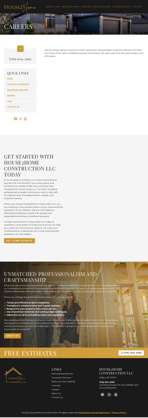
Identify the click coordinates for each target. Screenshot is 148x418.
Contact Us (13, 107)
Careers (56, 390)
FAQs (9, 101)
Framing (11, 96)
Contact (137, 6)
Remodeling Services (17, 90)
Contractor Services (95, 6)
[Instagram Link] (20, 119)
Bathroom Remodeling (63, 382)
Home (9, 79)
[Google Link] (26, 119)
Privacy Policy (119, 413)
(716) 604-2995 (131, 354)
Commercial (120, 6)
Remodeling (69, 6)
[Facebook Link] (15, 119)
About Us (52, 6)
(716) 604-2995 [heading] (20, 59)
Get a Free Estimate (19, 241)
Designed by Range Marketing (93, 413)
